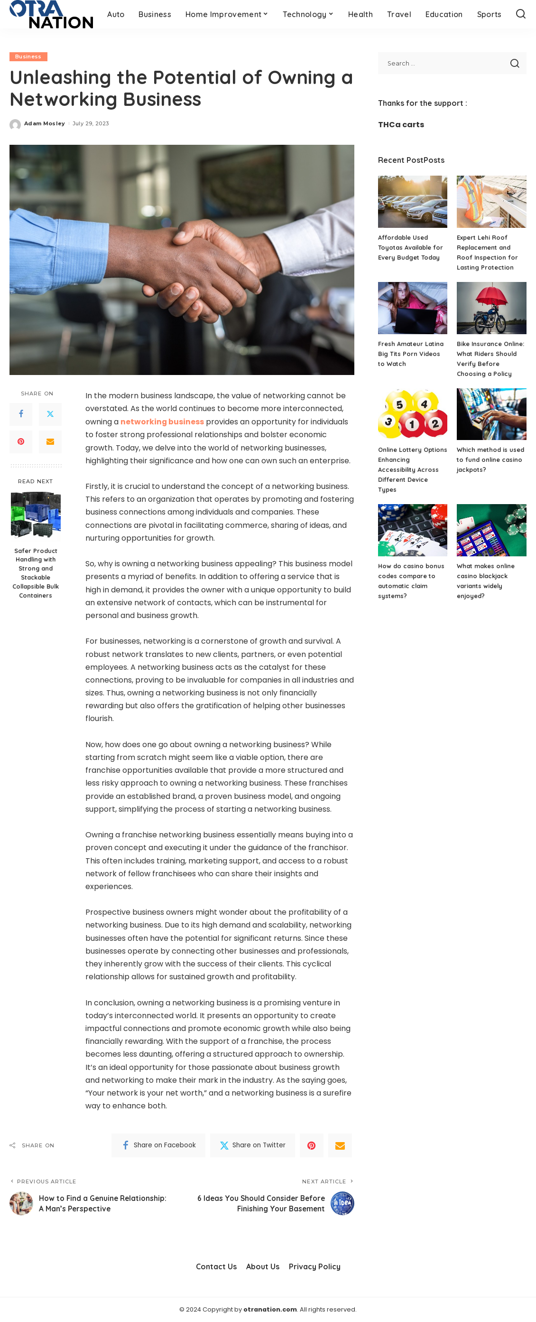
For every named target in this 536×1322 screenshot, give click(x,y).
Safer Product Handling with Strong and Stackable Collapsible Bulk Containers (35, 573)
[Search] (521, 14)
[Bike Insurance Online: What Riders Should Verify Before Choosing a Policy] (492, 308)
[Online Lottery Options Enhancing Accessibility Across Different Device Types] (413, 414)
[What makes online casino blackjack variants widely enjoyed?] (492, 530)
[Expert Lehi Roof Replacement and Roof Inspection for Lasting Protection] (492, 202)
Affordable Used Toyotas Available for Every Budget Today (411, 247)
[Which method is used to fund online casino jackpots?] (492, 414)
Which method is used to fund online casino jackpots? (490, 459)
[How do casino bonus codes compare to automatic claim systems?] (413, 530)
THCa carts (401, 124)
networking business (162, 421)
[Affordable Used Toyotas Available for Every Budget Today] (413, 202)
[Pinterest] (20, 442)
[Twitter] (50, 414)
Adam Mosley (44, 123)
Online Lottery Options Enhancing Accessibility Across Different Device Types (408, 469)
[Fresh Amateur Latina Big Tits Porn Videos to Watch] (413, 308)
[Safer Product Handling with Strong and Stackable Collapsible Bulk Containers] (36, 517)
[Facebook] (20, 414)
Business (28, 56)
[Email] (50, 442)
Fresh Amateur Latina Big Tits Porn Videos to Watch (411, 353)
